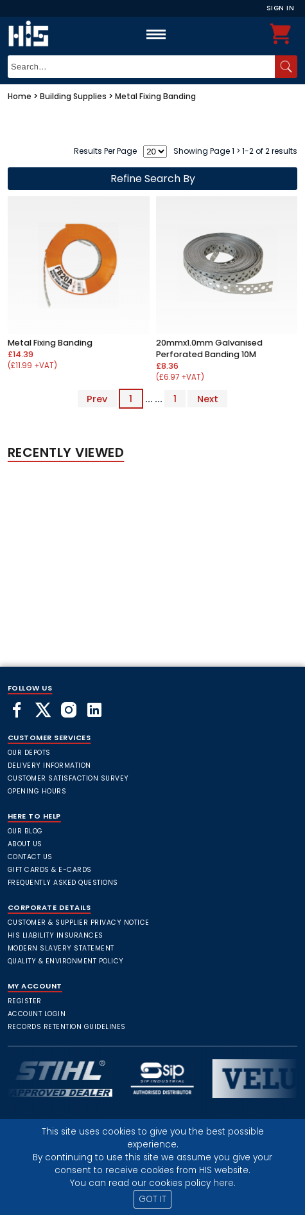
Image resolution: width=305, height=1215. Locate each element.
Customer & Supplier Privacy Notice (79, 922)
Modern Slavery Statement (61, 948)
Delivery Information (49, 765)
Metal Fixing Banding (155, 96)
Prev (97, 399)
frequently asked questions (63, 882)
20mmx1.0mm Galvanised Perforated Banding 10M (209, 348)
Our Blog (25, 831)
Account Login (37, 1014)
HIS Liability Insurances (55, 935)
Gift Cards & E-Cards (50, 870)
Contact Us (30, 857)
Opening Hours (37, 791)
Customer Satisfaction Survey (68, 778)
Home (19, 96)
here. (224, 1183)
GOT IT (152, 1199)
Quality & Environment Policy (66, 961)
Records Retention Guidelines (67, 1027)
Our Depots (29, 752)
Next (207, 399)
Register (25, 1001)
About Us (25, 844)
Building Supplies (73, 96)
